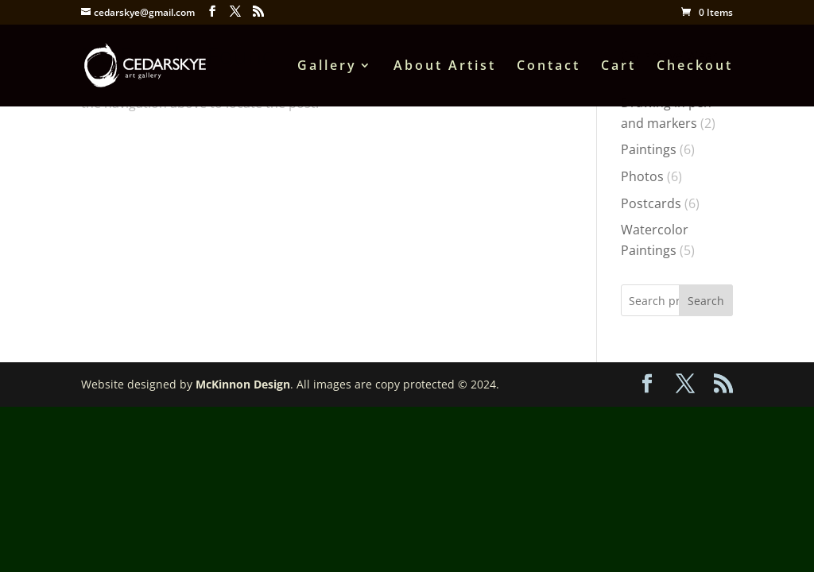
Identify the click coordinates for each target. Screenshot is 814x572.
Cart (618, 67)
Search (706, 300)
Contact (548, 67)
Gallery (327, 67)
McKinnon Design (243, 384)
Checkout (695, 67)
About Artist (444, 67)
